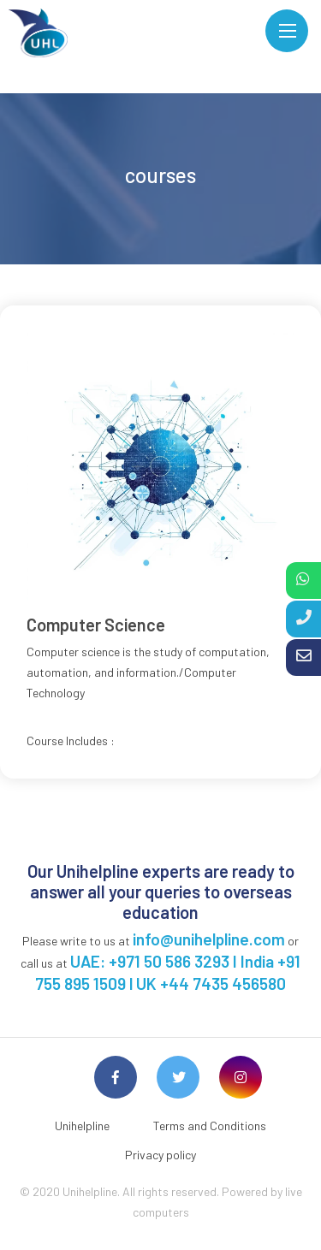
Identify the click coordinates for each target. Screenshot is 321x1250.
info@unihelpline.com (209, 939)
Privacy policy (160, 1154)
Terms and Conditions (209, 1125)
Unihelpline (82, 1125)
